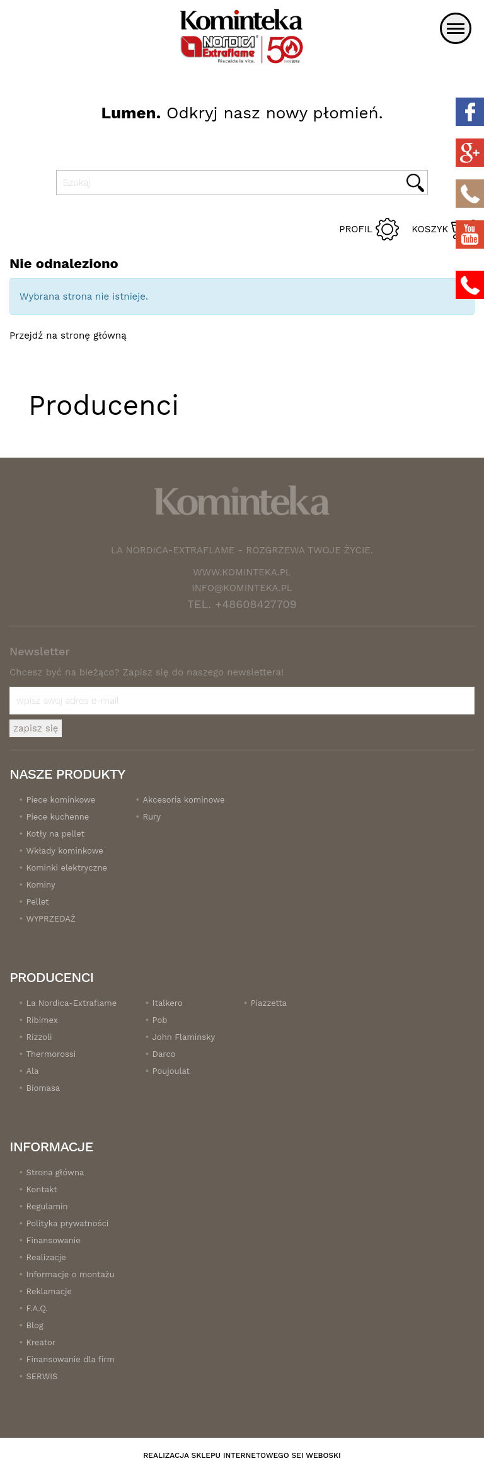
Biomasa (43, 1088)
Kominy (40, 884)
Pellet (37, 901)
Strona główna (55, 1172)
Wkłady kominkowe (64, 850)
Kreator (40, 1342)
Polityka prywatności (67, 1223)
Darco (164, 1054)
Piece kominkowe (60, 799)
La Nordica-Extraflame (71, 1003)
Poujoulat (171, 1071)
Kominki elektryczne (66, 867)
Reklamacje (49, 1291)
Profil (355, 229)
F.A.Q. (37, 1308)
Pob (160, 1020)
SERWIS (41, 1376)
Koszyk (430, 229)
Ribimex (41, 1020)
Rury (151, 816)
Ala (32, 1071)
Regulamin (46, 1206)
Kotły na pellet (55, 833)
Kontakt (41, 1189)
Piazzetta (269, 1003)
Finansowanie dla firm (70, 1359)
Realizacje (46, 1257)
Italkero (168, 1003)
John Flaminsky (184, 1037)
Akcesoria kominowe (183, 799)
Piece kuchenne (57, 816)
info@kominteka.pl (242, 588)
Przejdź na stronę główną (68, 335)
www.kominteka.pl (242, 572)
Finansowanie (53, 1240)
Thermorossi (51, 1054)
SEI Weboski (316, 1455)
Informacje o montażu (70, 1274)
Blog (34, 1325)
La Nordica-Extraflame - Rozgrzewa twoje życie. (242, 550)
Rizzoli (39, 1037)
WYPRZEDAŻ (51, 918)
